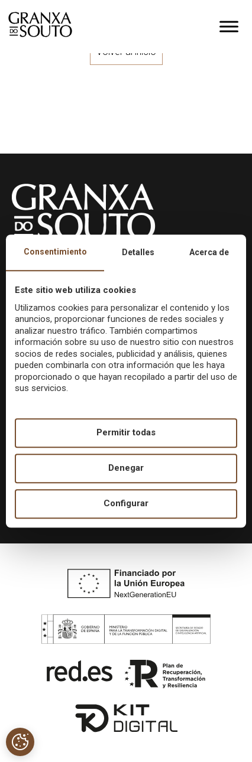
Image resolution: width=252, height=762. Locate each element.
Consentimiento (55, 251)
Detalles (138, 252)
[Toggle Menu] (228, 26)
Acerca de (209, 252)
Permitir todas (126, 433)
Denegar (126, 468)
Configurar (126, 504)
